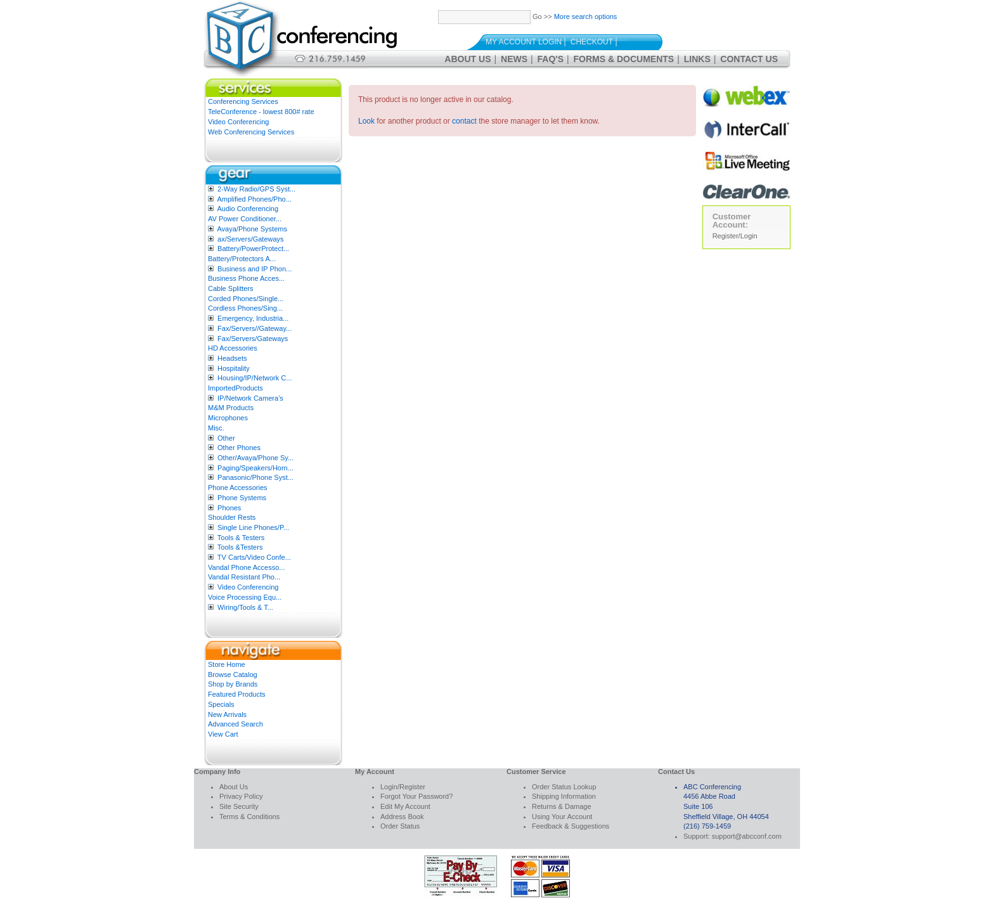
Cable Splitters (231, 288)
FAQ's (551, 59)
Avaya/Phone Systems (252, 229)
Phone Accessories (238, 487)
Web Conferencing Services (251, 132)
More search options (585, 16)
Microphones (228, 418)
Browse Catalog (232, 674)
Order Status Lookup (564, 787)
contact (464, 121)
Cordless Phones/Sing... (245, 308)
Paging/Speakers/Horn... (255, 468)
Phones (229, 508)
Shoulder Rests (231, 517)
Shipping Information (564, 796)
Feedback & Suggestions (570, 826)
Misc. (216, 428)
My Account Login (524, 41)
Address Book (401, 816)
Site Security (239, 806)
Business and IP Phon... (254, 269)
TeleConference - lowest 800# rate (261, 111)
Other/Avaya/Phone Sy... (255, 458)
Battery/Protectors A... (242, 258)
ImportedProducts (235, 388)
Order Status (400, 826)
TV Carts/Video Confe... (254, 557)
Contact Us (749, 59)
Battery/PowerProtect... (253, 248)
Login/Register (402, 787)
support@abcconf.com (747, 836)
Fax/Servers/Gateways (252, 338)
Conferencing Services (243, 101)
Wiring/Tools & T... (245, 607)
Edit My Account (405, 806)
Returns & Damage (561, 806)
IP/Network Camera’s (250, 398)
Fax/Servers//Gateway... (254, 328)
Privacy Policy (240, 796)
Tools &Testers (240, 547)
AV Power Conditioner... (244, 219)
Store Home (226, 664)
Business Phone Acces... (246, 278)
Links (697, 59)
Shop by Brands (232, 684)
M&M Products (231, 407)
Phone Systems (241, 497)
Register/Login (735, 236)
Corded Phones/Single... (245, 298)
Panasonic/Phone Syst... (255, 477)
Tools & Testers (240, 537)
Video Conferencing (238, 122)
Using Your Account (562, 816)
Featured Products (237, 694)
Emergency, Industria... (252, 318)
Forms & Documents (624, 59)
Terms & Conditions (249, 816)
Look (366, 121)
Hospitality (233, 368)
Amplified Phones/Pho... (254, 199)
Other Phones (239, 447)
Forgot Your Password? (416, 796)
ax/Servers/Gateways (250, 239)
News (514, 59)
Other (226, 438)
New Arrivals (227, 714)
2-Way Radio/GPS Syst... (256, 189)
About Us (467, 59)
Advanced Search (235, 724)
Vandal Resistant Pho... (244, 577)
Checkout (592, 41)
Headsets (232, 358)
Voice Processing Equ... (244, 597)
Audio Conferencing (247, 208)
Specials (221, 704)
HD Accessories (232, 348)
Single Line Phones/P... (253, 527)
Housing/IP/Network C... (254, 378)
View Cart (223, 734)
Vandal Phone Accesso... (246, 567)
